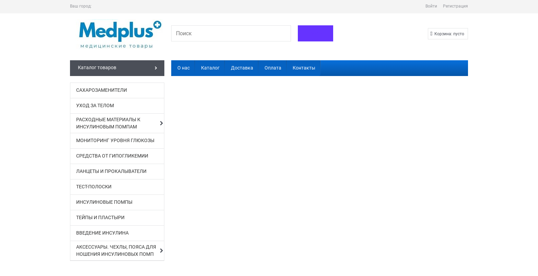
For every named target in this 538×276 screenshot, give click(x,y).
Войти (431, 6)
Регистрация (455, 6)
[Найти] (315, 33)
